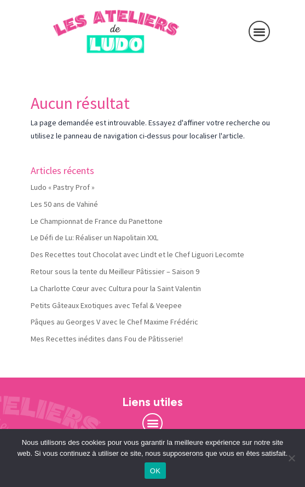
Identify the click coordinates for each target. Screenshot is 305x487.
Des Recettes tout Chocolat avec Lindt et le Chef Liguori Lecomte (137, 254)
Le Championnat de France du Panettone (97, 221)
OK (155, 471)
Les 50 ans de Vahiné (64, 204)
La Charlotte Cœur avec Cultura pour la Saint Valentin (116, 288)
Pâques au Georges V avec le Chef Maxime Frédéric (114, 322)
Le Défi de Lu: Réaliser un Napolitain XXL (94, 237)
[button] (259, 31)
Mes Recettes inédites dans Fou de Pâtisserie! (107, 339)
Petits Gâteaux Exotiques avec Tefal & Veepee (106, 305)
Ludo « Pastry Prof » (63, 187)
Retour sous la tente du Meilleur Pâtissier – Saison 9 (115, 271)
